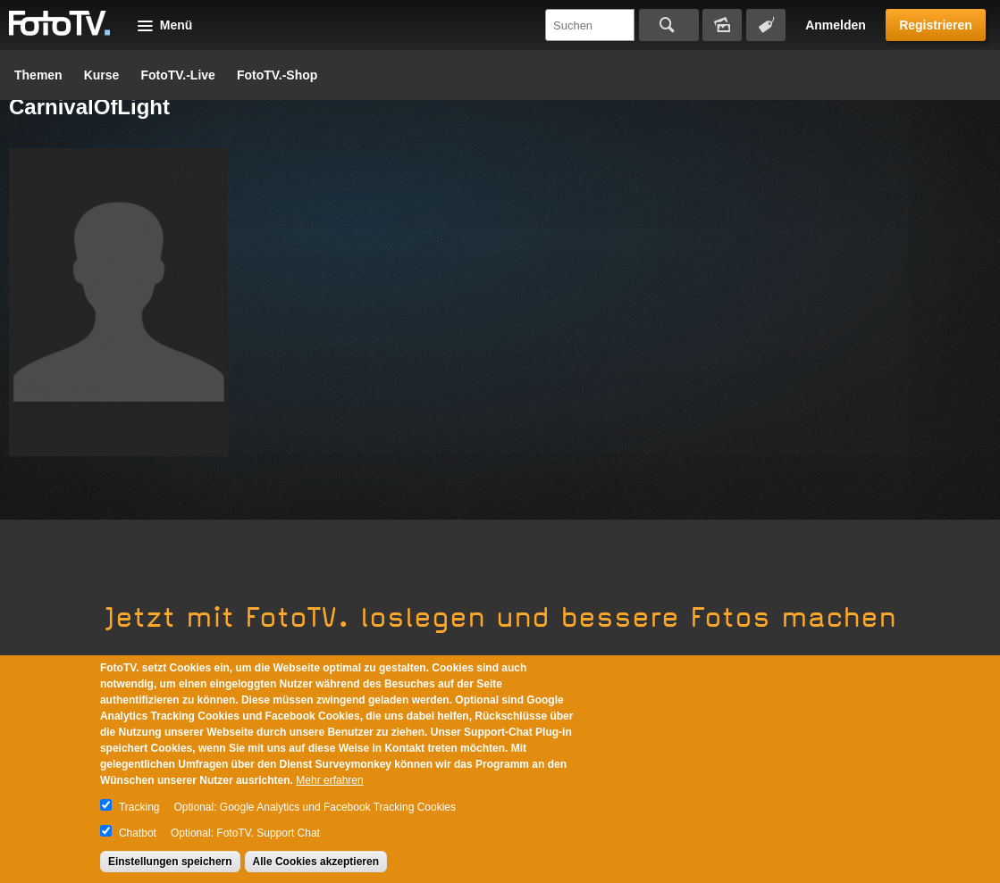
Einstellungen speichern (170, 861)
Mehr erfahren (329, 780)
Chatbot (137, 833)
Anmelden (835, 25)
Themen (38, 75)
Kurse (102, 75)
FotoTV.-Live (177, 75)
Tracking (139, 807)
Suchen (669, 25)
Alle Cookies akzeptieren (316, 861)
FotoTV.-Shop (277, 75)
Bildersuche (722, 25)
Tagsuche (766, 25)
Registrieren (935, 25)
